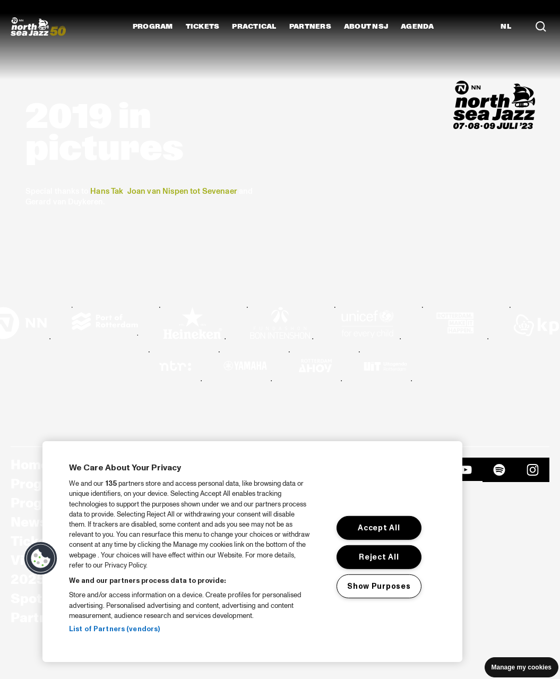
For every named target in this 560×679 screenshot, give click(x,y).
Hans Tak (106, 191)
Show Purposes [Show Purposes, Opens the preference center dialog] (378, 585)
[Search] (540, 26)
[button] (41, 558)
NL (506, 26)
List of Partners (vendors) (114, 629)
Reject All (379, 557)
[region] (252, 551)
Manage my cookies (522, 667)
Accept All (379, 527)
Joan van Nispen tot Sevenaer (182, 191)
